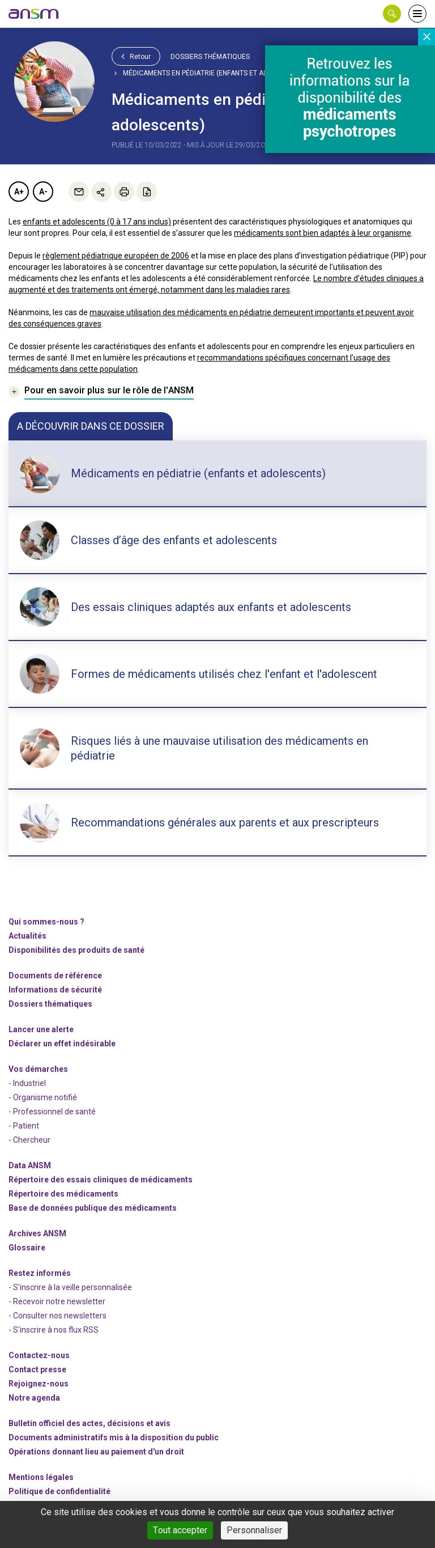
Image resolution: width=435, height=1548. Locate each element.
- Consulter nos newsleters (57, 1315)
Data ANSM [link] (29, 1165)
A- (43, 191)
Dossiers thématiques (210, 57)
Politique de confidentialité (59, 1491)
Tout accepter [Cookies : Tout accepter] (180, 1530)
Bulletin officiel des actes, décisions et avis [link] (89, 1423)
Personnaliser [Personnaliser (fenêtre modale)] (254, 1530)
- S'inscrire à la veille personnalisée (70, 1287)
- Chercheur (29, 1139)
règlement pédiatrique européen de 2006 (115, 255)
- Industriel (27, 1083)
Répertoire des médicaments (63, 1193)
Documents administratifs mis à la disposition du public (113, 1437)
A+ (19, 191)
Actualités (27, 935)
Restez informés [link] (39, 1273)
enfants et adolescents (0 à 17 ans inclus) (97, 221)
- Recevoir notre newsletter (56, 1301)
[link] (34, 13)
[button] (392, 14)
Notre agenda (34, 1397)
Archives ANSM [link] (37, 1233)
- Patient (23, 1125)
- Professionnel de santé (52, 1111)
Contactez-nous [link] (39, 1355)
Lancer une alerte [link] (41, 1029)
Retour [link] (136, 56)
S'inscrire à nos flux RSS (56, 1329)
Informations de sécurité (55, 989)
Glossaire (26, 1247)
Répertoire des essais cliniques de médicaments (100, 1179)
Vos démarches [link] (38, 1069)
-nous (38, 1383)
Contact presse (37, 1369)
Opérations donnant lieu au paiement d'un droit (96, 1451)
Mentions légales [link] (41, 1477)
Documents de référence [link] (55, 975)
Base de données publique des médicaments (92, 1207)
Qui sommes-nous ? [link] (46, 921)
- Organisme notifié (42, 1097)
